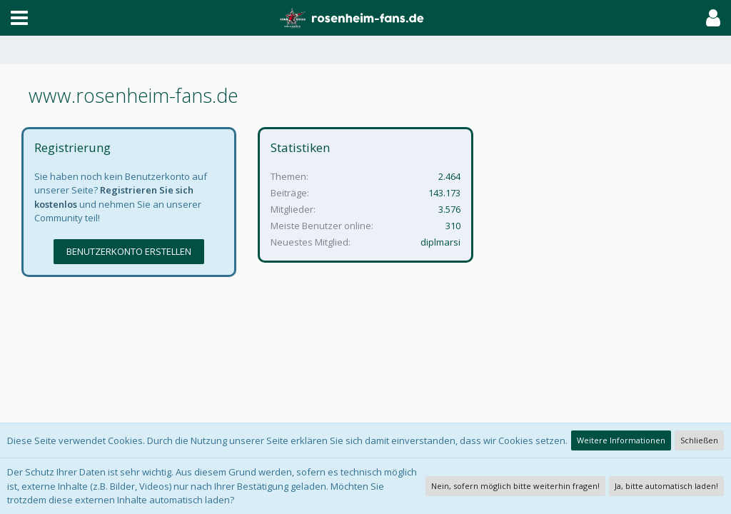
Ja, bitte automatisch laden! (666, 485)
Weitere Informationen (621, 440)
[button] (19, 17)
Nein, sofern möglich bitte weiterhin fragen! (515, 485)
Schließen (699, 440)
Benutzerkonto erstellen (128, 251)
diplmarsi (440, 242)
